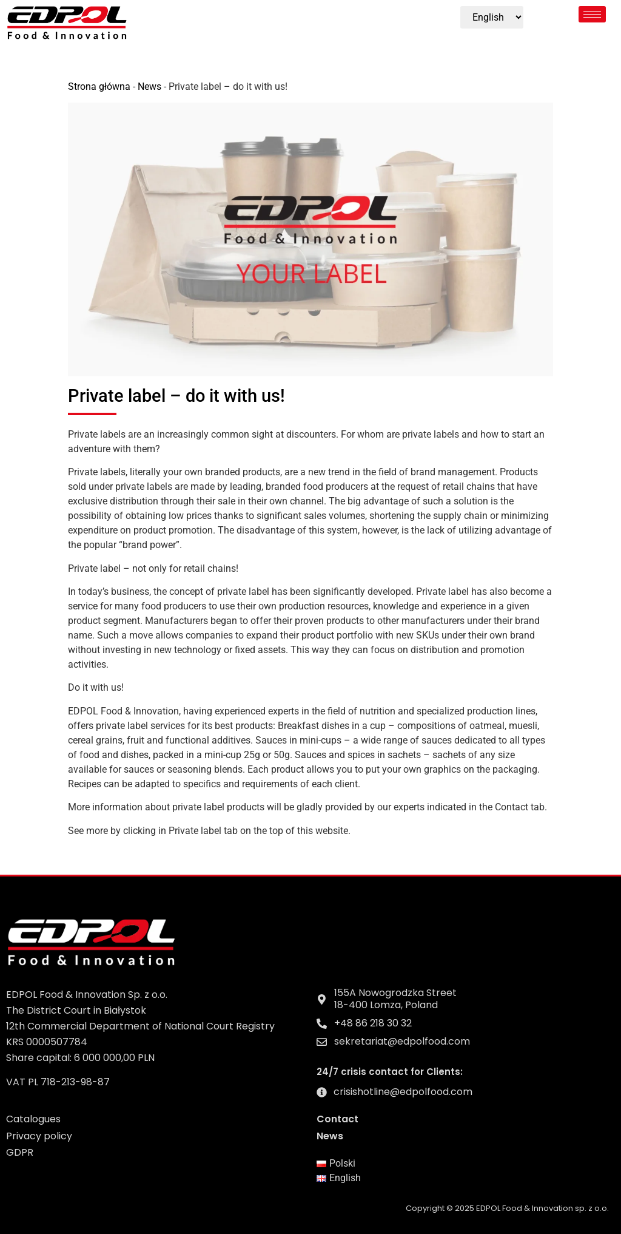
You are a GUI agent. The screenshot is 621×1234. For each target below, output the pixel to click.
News (149, 86)
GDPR (19, 1152)
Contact (337, 1119)
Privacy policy (39, 1136)
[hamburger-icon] (592, 14)
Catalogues (33, 1119)
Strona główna (99, 86)
